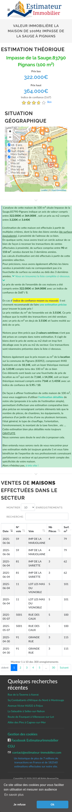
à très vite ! (32, 465)
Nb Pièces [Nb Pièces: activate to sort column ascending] (52, 529)
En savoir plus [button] (14, 794)
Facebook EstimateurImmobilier (34, 740)
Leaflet (44, 190)
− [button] (10, 137)
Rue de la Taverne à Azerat (23, 694)
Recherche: (37, 516)
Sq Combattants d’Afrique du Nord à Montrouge (36, 700)
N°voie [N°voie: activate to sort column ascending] (18, 529)
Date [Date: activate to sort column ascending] (5, 531)
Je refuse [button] (19, 804)
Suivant (64, 667)
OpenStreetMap (58, 190)
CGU (11, 746)
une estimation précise (53, 304)
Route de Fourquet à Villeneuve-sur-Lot (31, 716)
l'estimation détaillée (50, 397)
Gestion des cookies (22, 734)
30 (53, 667)
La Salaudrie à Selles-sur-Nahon (26, 711)
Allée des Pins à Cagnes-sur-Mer (27, 722)
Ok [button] (52, 804)
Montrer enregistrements (35, 507)
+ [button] (10, 132)
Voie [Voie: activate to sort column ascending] (31, 531)
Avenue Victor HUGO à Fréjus (25, 705)
